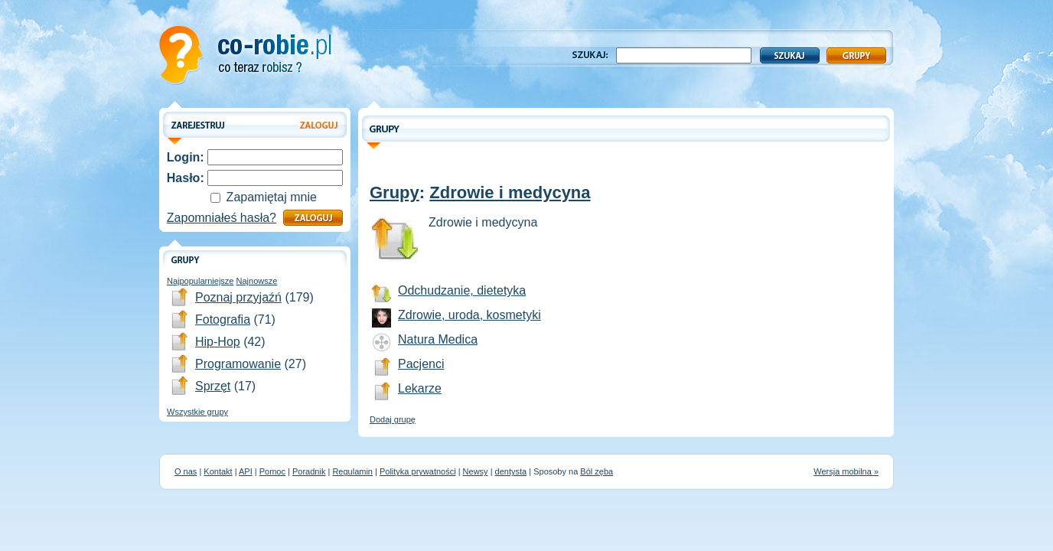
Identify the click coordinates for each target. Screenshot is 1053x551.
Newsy (475, 471)
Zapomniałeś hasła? (221, 217)
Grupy (394, 192)
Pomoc (272, 471)
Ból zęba (596, 471)
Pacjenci (421, 363)
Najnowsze (257, 280)
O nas (185, 471)
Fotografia (222, 319)
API (246, 471)
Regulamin (352, 471)
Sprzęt (212, 386)
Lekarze (420, 388)
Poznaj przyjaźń (238, 297)
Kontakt (218, 471)
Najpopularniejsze (200, 280)
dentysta (511, 471)
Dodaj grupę (393, 419)
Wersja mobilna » (846, 471)
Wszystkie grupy (197, 411)
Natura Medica (438, 339)
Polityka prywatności (418, 471)
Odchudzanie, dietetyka (462, 290)
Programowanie (238, 363)
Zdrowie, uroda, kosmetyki (469, 314)
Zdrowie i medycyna (509, 192)
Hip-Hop (217, 341)
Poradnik (308, 471)
